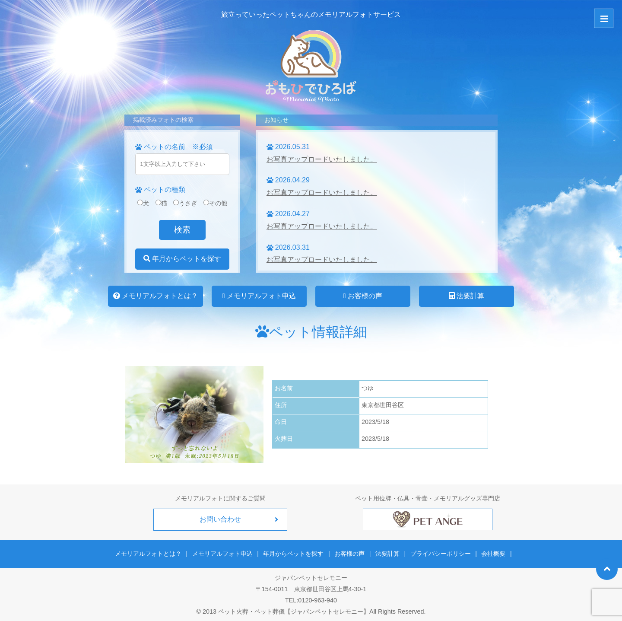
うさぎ (185, 203)
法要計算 (466, 295)
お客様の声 (362, 295)
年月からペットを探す (182, 258)
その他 (215, 203)
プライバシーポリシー (439, 553)
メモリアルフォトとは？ (155, 295)
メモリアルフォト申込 (259, 295)
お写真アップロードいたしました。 (322, 159)
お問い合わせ (220, 519)
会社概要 (492, 553)
